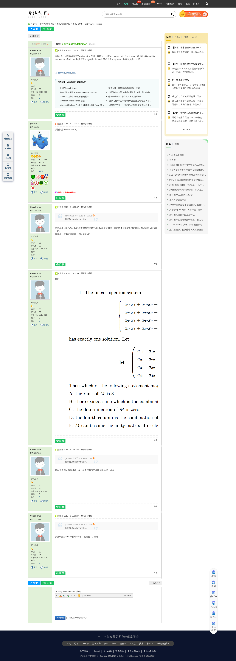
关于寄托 (84, 651)
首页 (118, 3)
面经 (180, 3)
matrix (68, 73)
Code (75, 595)
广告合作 (96, 651)
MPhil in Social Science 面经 (72, 101)
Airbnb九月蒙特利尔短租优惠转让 (74, 96)
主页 (35, 102)
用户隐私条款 (149, 651)
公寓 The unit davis (68, 88)
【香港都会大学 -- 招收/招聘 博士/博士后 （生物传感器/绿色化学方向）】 (130, 92)
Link (67, 595)
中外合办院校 (163, 643)
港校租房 (170, 3)
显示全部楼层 (86, 50)
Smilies (79, 595)
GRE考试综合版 (63, 24)
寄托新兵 (34, 80)
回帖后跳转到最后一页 (76, 618)
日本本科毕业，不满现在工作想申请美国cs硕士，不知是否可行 (130, 105)
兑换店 (132, 643)
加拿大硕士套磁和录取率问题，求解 (124, 88)
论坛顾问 (34, 153)
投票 (188, 3)
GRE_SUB (77, 24)
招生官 (135, 3)
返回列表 (35, 36)
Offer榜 (159, 3)
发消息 (46, 102)
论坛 (126, 3)
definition (61, 73)
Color (60, 595)
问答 (168, 37)
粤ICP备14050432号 (147, 656)
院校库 (196, 3)
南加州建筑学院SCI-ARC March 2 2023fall (78, 92)
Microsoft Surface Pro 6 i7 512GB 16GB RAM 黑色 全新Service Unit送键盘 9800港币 (82, 105)
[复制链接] (92, 44)
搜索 (141, 643)
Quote (71, 595)
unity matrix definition (93, 24)
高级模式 (127, 595)
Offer (177, 37)
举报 (155, 114)
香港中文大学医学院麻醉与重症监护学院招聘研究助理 (130, 101)
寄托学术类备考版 (47, 24)
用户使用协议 (133, 651)
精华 (177, 144)
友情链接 (108, 651)
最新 (168, 144)
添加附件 (87, 595)
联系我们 (119, 651)
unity (74, 73)
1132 (41, 171)
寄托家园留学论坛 (29, 24)
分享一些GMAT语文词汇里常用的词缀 (124, 96)
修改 (78, 591)
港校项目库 (146, 3)
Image (64, 595)
